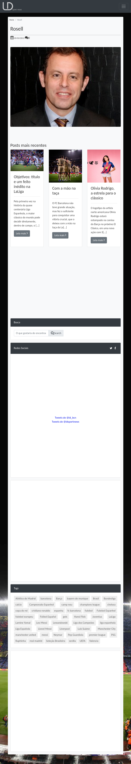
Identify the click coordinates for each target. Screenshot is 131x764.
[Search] (31, 333)
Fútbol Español (48, 616)
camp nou (67, 604)
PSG (113, 634)
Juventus (97, 616)
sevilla (72, 640)
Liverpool (65, 628)
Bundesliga (109, 598)
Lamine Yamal (23, 622)
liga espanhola (108, 622)
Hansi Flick (79, 616)
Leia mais (22, 233)
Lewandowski (60, 622)
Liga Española (23, 628)
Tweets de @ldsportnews (65, 421)
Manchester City (106, 628)
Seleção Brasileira (55, 640)
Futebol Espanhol (106, 610)
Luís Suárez (84, 628)
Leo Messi (41, 622)
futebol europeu (24, 616)
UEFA (82, 640)
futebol (89, 610)
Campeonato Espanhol (41, 604)
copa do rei (22, 610)
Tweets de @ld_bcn (65, 417)
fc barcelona (74, 610)
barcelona (45, 598)
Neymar (58, 634)
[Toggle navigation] (123, 6)
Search (56, 333)
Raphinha (21, 640)
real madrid (36, 640)
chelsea (111, 604)
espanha (58, 610)
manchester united (26, 634)
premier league (97, 634)
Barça (59, 598)
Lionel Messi (45, 628)
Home (12, 20)
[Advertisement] (65, 294)
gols (65, 616)
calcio (19, 604)
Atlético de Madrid (26, 598)
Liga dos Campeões (83, 622)
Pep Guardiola (75, 634)
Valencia (93, 640)
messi (45, 634)
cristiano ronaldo (41, 610)
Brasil (96, 598)
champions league (90, 604)
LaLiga (112, 616)
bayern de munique (77, 598)
